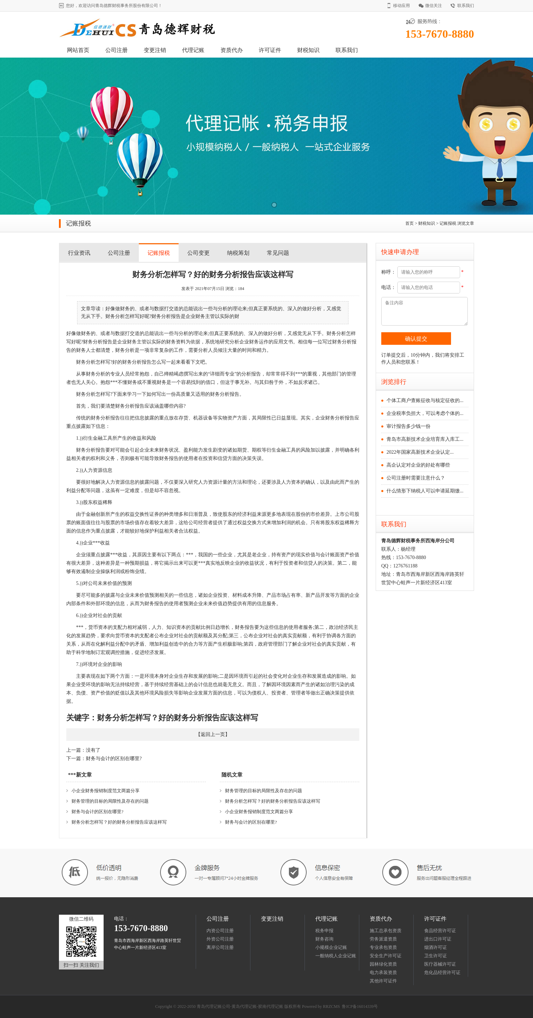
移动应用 (401, 5)
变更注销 (155, 50)
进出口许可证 (437, 939)
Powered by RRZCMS (320, 1006)
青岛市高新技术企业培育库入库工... (425, 439)
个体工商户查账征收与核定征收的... (425, 400)
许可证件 (270, 50)
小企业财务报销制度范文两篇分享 (106, 790)
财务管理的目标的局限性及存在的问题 (110, 801)
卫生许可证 (435, 955)
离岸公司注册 (220, 947)
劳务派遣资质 (383, 939)
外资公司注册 (220, 939)
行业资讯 (79, 253)
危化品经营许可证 (442, 972)
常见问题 (278, 253)
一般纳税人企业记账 (335, 955)
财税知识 (308, 50)
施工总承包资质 (385, 930)
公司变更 (198, 253)
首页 (409, 223)
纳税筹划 (238, 253)
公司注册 (116, 50)
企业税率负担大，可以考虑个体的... (425, 413)
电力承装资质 (383, 972)
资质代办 (231, 50)
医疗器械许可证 (440, 964)
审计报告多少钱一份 (408, 426)
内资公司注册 (220, 930)
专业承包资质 (383, 947)
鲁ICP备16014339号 (360, 1006)
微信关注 (433, 5)
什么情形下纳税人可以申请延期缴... (425, 490)
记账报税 (448, 223)
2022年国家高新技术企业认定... (420, 452)
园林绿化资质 (383, 964)
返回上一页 (213, 734)
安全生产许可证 (385, 955)
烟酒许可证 (435, 947)
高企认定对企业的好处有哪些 (418, 465)
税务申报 (324, 930)
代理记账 (193, 50)
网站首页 (78, 50)
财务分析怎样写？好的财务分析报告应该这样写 (119, 822)
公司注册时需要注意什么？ (415, 478)
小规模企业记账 (331, 947)
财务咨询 (324, 939)
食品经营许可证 (440, 930)
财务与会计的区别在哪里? (114, 758)
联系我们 (465, 5)
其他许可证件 (383, 980)
